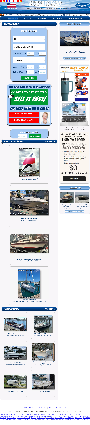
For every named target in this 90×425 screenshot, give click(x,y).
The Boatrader (41, 418)
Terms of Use (29, 408)
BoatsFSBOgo (59, 418)
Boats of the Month (75, 18)
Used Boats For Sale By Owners (26, 418)
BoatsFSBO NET (34, 415)
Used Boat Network (11, 419)
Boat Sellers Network (55, 415)
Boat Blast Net (45, 416)
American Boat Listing (24, 419)
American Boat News (58, 419)
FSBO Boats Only (70, 419)
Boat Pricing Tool (16, 415)
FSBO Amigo (44, 415)
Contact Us (52, 408)
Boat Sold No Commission (32, 416)
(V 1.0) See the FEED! (9, 15)
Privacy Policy (41, 408)
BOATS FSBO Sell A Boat (16, 416)
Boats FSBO (25, 415)
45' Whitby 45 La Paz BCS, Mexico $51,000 (74, 52)
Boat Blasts (65, 415)
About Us (62, 408)
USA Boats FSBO (11, 418)
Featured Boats (57, 18)
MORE (50, 141)
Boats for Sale (13, 18)
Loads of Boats (50, 418)
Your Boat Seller (64, 416)
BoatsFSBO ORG (69, 418)
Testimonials (41, 18)
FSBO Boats (78, 418)
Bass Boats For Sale (82, 419)
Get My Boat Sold (46, 419)
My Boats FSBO (54, 416)
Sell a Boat (27, 18)
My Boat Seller (74, 415)
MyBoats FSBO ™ (61, 15)
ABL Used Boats (5, 415)
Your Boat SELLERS (75, 416)
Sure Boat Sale (36, 419)
